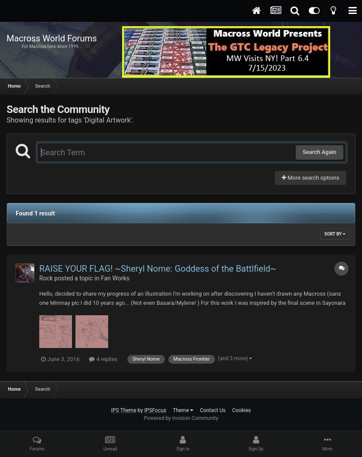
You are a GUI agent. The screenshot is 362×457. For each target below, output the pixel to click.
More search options (310, 177)
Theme (183, 410)
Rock (46, 278)
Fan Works (115, 278)
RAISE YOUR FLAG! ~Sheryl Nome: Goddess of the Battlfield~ (157, 268)
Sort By (334, 234)
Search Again (319, 152)
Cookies (241, 410)
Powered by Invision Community (181, 418)
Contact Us (212, 410)
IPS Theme (124, 410)
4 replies (103, 359)
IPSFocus (155, 410)
